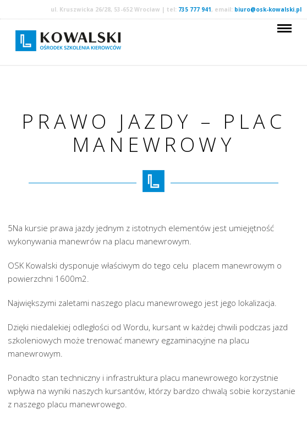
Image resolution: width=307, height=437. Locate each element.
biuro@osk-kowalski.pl (267, 9)
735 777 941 (194, 9)
